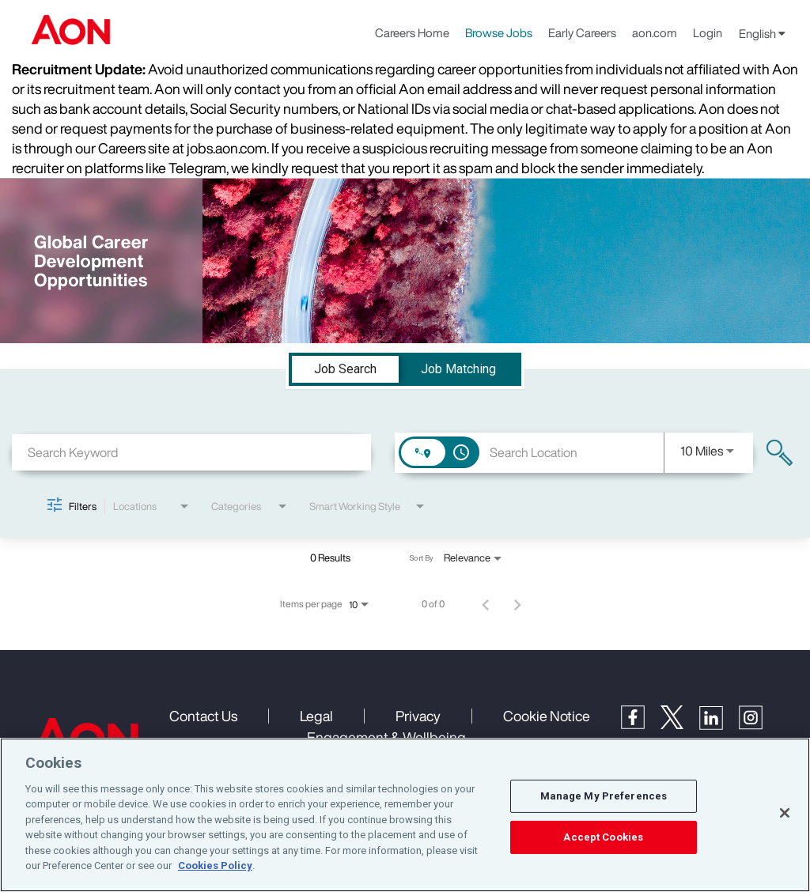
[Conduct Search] (779, 452)
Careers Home (412, 32)
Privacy (418, 715)
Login (707, 32)
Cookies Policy (215, 865)
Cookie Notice (546, 715)
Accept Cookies (603, 837)
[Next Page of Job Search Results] (517, 604)
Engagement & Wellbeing (386, 737)
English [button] (762, 33)
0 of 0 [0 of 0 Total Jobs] (433, 604)
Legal (316, 715)
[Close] (784, 813)
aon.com (654, 32)
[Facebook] (640, 724)
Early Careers (582, 32)
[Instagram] (758, 725)
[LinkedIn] (719, 725)
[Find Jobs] (779, 452)
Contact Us (203, 715)
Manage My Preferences (604, 796)
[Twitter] (679, 724)
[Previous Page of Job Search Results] (486, 604)
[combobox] (191, 452)
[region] (405, 815)
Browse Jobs (498, 32)
